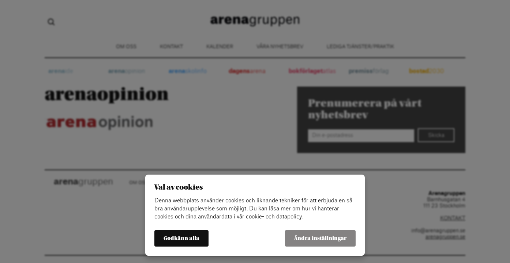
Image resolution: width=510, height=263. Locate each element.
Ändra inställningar (320, 238)
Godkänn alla (181, 238)
